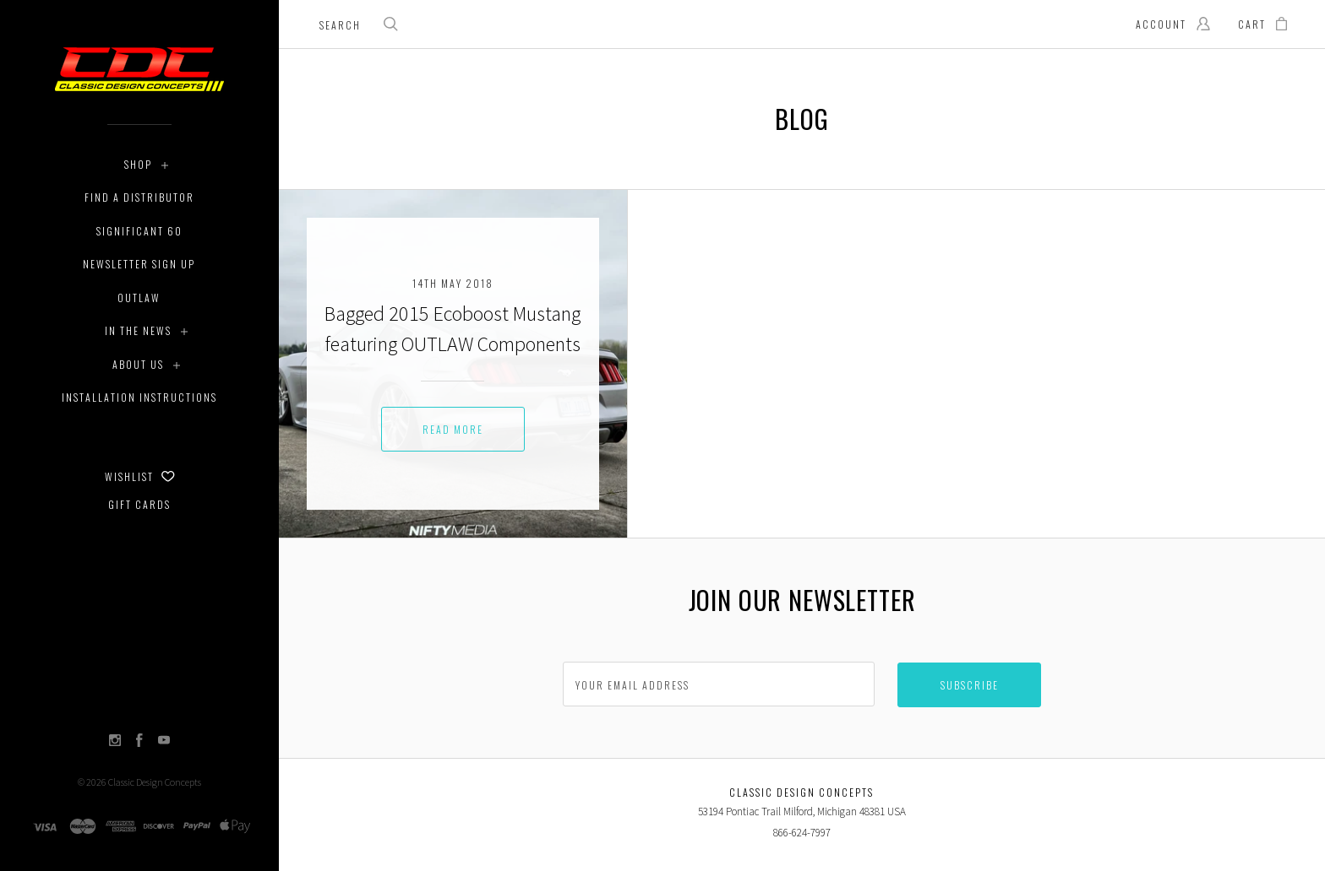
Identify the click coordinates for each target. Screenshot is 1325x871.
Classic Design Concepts (154, 782)
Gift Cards (139, 504)
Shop (138, 164)
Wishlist (140, 476)
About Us (138, 364)
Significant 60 (139, 231)
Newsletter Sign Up (139, 264)
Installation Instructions (139, 397)
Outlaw (139, 297)
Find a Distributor (139, 197)
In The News (138, 330)
